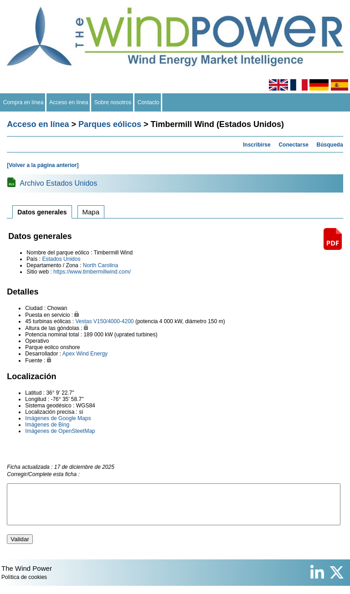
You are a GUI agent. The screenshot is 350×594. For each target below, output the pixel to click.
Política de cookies (24, 585)
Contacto (148, 102)
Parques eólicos (109, 124)
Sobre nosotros (112, 102)
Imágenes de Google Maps (58, 418)
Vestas (83, 321)
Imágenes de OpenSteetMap (60, 431)
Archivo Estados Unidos (58, 183)
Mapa (91, 212)
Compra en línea (23, 102)
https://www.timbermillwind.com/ (92, 272)
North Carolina (100, 265)
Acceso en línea (68, 102)
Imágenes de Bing (47, 424)
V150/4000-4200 (113, 321)
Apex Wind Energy (85, 353)
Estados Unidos (61, 259)
